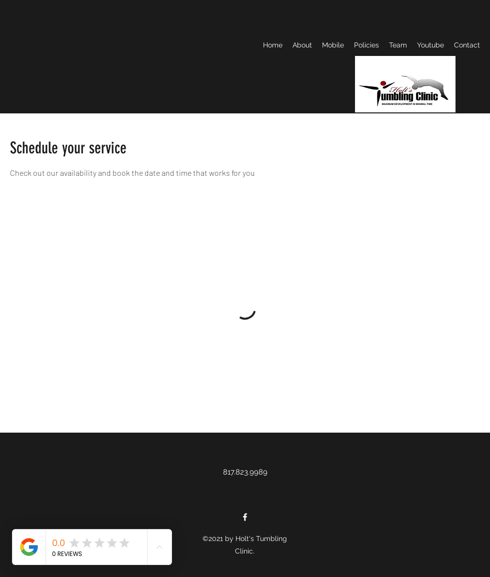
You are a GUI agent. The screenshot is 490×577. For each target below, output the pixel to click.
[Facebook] (245, 517)
